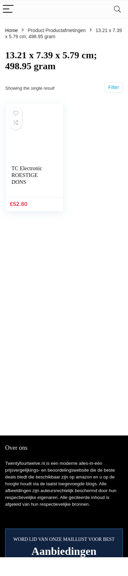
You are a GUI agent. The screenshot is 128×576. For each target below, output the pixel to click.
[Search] (117, 9)
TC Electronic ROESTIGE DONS (26, 175)
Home (11, 30)
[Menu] (8, 9)
